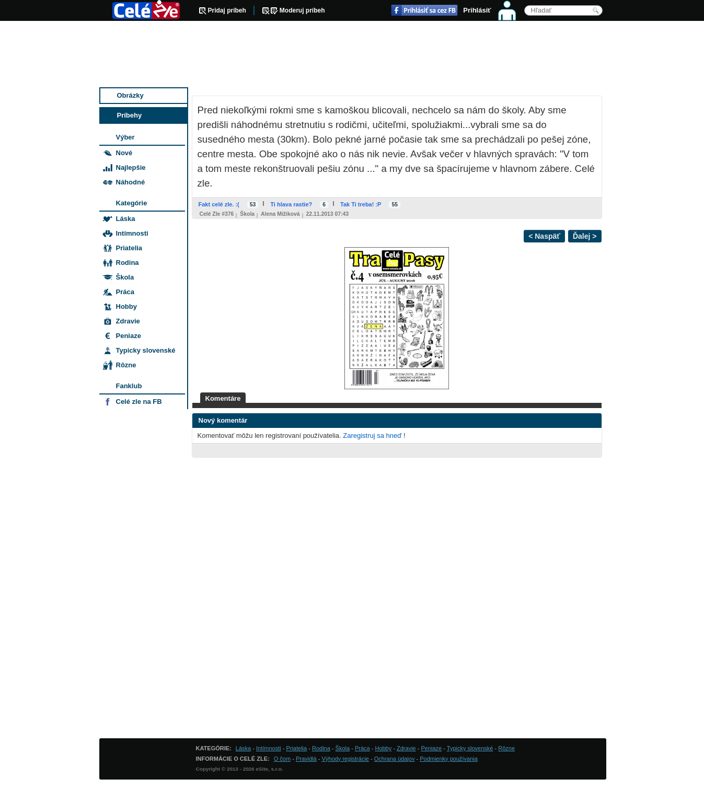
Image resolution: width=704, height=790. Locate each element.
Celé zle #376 (217, 214)
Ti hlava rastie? (291, 204)
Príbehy (129, 115)
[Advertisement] (352, 54)
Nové (124, 153)
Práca (125, 292)
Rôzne (126, 365)
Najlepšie (131, 167)
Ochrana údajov (394, 759)
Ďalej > (585, 236)
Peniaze (128, 336)
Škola (247, 214)
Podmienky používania (449, 759)
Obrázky (130, 95)
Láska (125, 219)
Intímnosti (132, 233)
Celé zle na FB (139, 401)
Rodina (127, 262)
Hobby (126, 306)
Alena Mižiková (280, 214)
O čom (282, 759)
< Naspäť (544, 236)
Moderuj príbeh (302, 10)
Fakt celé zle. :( (219, 204)
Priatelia (129, 248)
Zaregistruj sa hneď (372, 435)
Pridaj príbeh (227, 10)
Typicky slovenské (146, 350)
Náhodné (130, 182)
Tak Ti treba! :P (360, 204)
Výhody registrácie (345, 759)
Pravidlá (306, 759)
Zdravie (128, 321)
